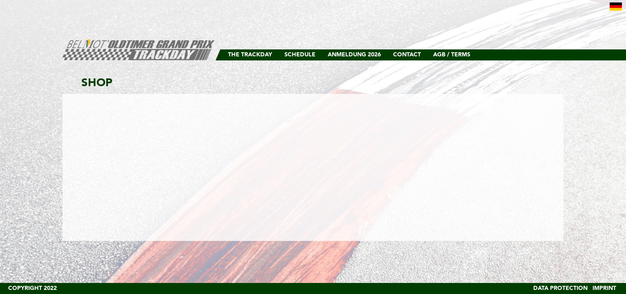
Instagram (542, 54)
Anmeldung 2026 (354, 55)
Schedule (299, 55)
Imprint (604, 288)
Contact (407, 55)
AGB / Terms (451, 55)
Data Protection (560, 288)
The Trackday (250, 55)
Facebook (555, 54)
